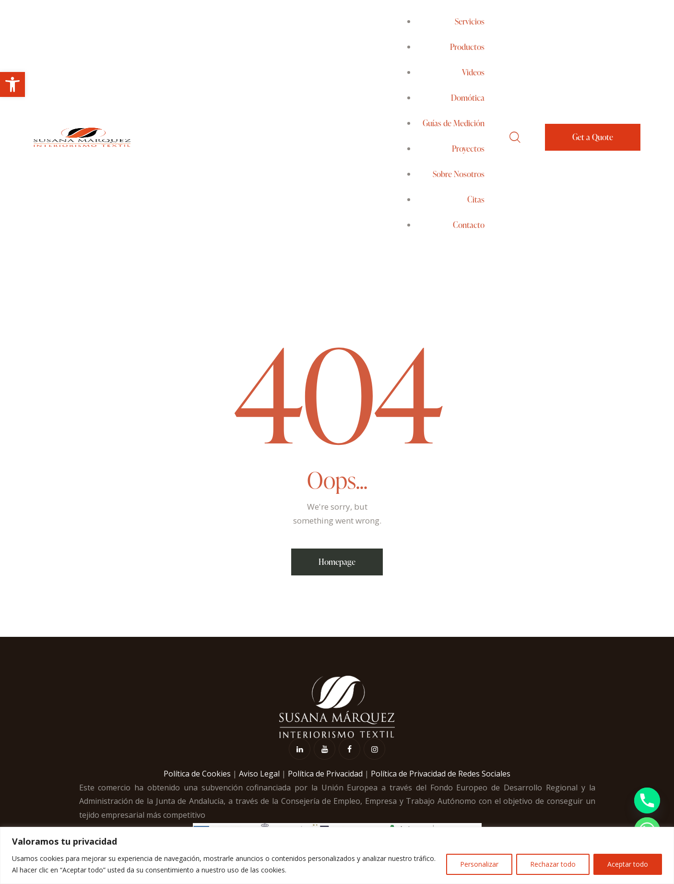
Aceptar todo (627, 864)
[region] (337, 855)
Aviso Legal (259, 773)
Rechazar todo (553, 864)
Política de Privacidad (325, 773)
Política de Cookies (197, 773)
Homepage (337, 561)
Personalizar (479, 864)
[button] (12, 84)
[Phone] (647, 800)
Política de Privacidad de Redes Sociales (440, 773)
